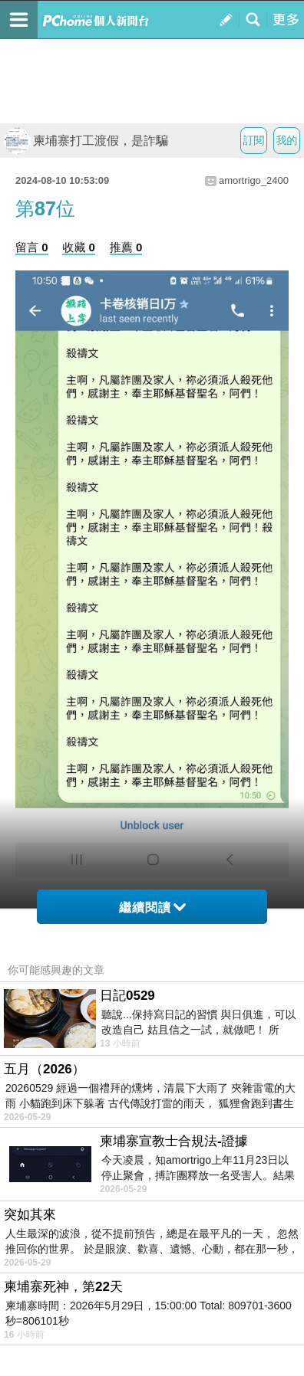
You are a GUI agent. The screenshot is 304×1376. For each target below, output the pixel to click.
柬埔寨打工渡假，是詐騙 (86, 140)
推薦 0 (126, 247)
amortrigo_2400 (254, 180)
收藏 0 (78, 247)
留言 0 (31, 247)
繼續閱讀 (152, 907)
